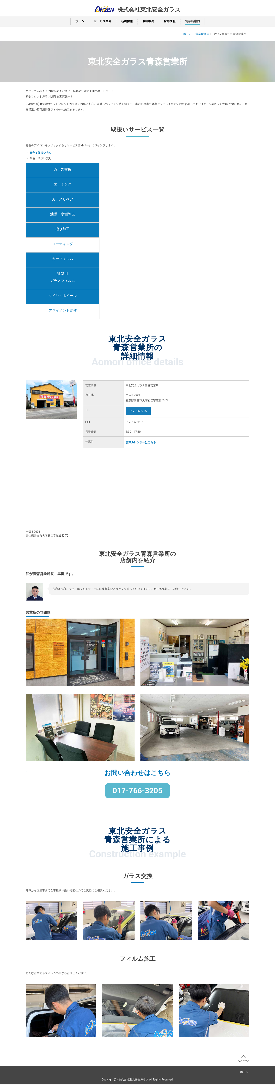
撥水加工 (63, 229)
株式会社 (149, 9)
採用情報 (170, 21)
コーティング (62, 244)
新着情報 (127, 21)
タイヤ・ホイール (62, 296)
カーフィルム (62, 259)
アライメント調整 (62, 310)
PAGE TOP (243, 1059)
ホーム (79, 21)
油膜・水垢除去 (62, 214)
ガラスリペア (62, 199)
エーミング (62, 184)
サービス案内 (102, 21)
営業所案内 (192, 21)
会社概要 (148, 21)
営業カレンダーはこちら (141, 442)
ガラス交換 (62, 169)
